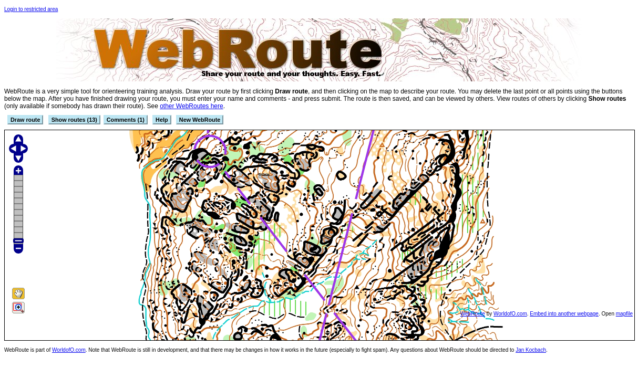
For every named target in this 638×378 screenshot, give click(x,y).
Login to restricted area (31, 9)
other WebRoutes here (191, 106)
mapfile (624, 314)
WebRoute (472, 314)
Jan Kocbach (531, 350)
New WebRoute (199, 120)
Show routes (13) (74, 120)
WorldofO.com (510, 314)
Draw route (25, 120)
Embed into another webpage (564, 314)
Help (162, 120)
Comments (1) (126, 120)
